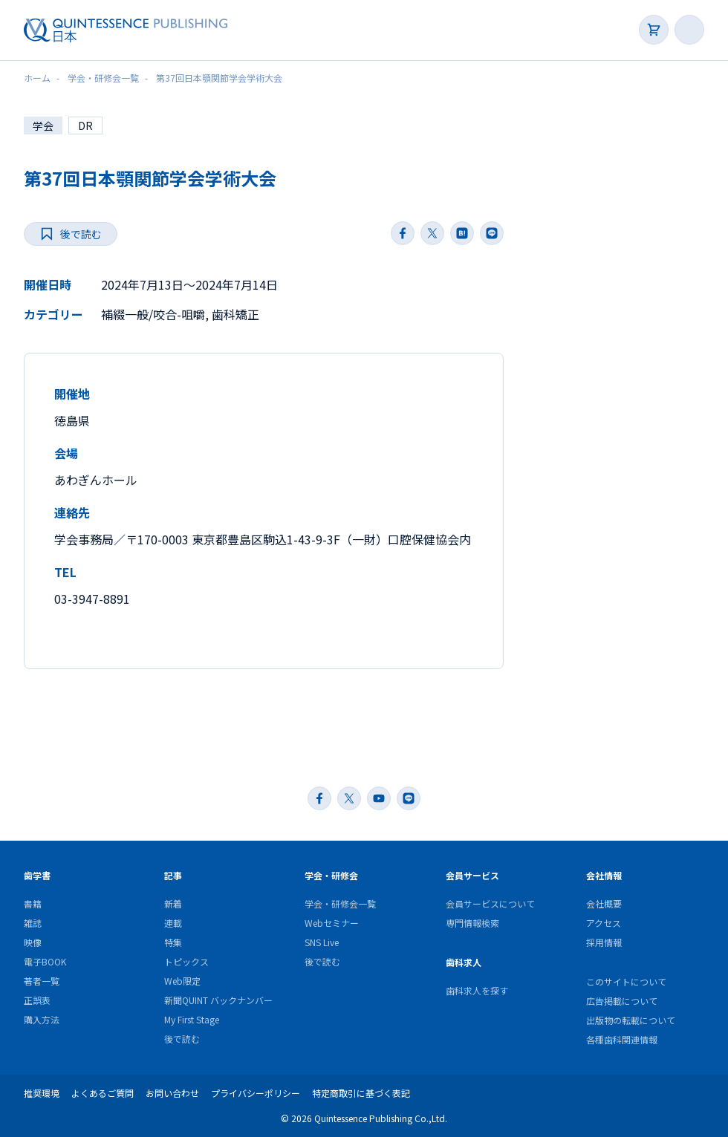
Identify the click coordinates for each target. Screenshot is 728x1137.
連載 (173, 922)
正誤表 (37, 1000)
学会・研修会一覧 (340, 903)
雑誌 (33, 922)
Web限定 (182, 980)
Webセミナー (332, 922)
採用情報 (604, 942)
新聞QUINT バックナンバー (218, 1000)
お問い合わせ (172, 1092)
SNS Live (322, 942)
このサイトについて (626, 981)
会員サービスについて (490, 903)
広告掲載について (621, 1000)
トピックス (186, 961)
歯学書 (37, 875)
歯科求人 (463, 962)
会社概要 (604, 903)
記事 (173, 875)
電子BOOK (45, 961)
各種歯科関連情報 (621, 1039)
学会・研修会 (331, 875)
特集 (173, 942)
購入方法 (41, 1019)
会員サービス (472, 875)
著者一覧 (41, 980)
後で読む (182, 1038)
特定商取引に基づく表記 (361, 1092)
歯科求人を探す (477, 990)
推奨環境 (41, 1092)
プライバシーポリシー (255, 1092)
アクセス (603, 922)
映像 (33, 942)
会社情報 (604, 875)
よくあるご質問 (102, 1092)
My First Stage (191, 1019)
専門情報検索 (472, 922)
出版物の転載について (630, 1020)
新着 (173, 903)
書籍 (33, 903)
